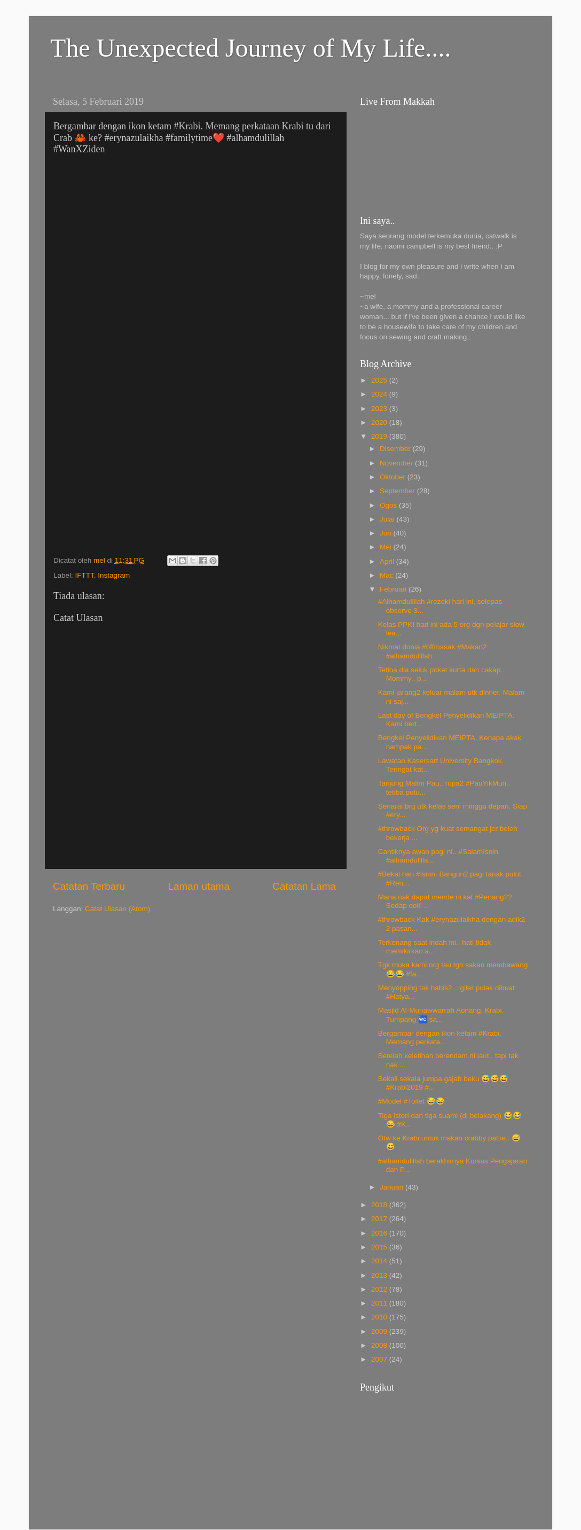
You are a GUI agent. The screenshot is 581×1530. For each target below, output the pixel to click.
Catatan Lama (304, 886)
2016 (380, 1233)
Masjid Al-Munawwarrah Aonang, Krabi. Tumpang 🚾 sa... (441, 1014)
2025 (380, 380)
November (397, 463)
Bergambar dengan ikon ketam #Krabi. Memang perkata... (439, 1037)
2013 (380, 1275)
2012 (380, 1289)
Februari (394, 589)
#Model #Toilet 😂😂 (411, 1101)
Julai (388, 519)
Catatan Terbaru (89, 886)
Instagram (114, 575)
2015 (380, 1247)
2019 (380, 436)
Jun (387, 533)
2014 (380, 1261)
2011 (380, 1303)
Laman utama (199, 886)
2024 (380, 394)
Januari (392, 1187)
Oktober (393, 477)
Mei (387, 547)
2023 (380, 409)
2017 (380, 1219)
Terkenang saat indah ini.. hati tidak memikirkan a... (434, 946)
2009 (380, 1331)
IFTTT (84, 575)
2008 (380, 1345)
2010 (380, 1317)
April (388, 561)
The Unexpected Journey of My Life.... (250, 48)
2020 (380, 422)
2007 (380, 1359)
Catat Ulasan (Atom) (117, 909)
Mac (387, 575)
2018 (380, 1205)
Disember (396, 449)
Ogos (389, 505)
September (398, 491)
